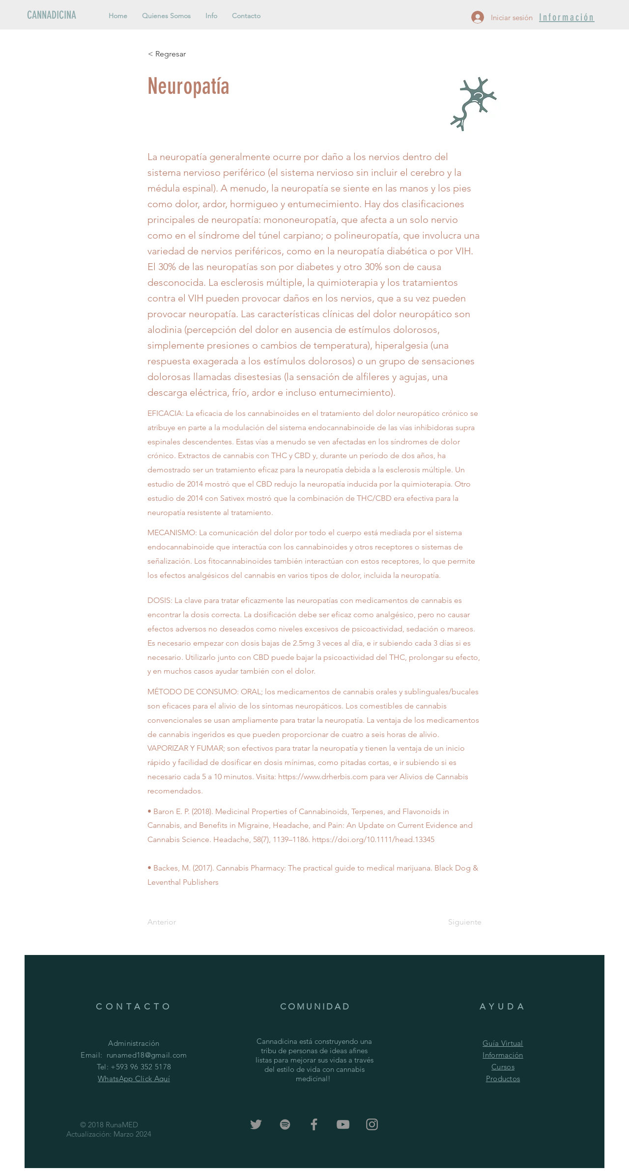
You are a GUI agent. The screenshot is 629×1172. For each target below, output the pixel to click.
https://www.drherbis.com (323, 776)
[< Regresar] (180, 54)
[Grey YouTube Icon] (343, 1124)
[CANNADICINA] (60, 15)
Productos (503, 1078)
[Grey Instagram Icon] (372, 1124)
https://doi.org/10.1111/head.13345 (373, 839)
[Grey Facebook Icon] (314, 1124)
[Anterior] (179, 922)
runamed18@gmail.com (147, 1055)
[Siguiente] (457, 922)
